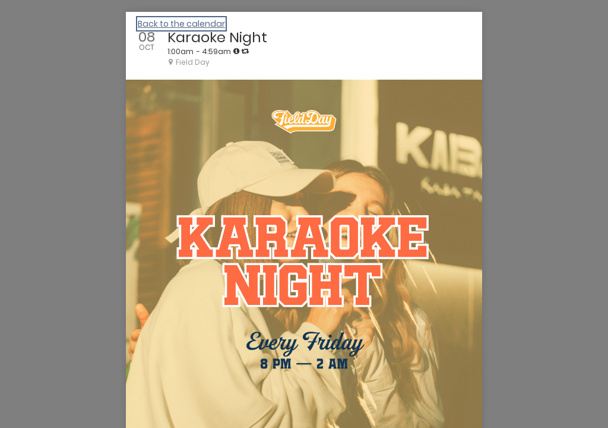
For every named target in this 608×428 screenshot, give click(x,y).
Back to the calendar (181, 24)
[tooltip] (236, 51)
